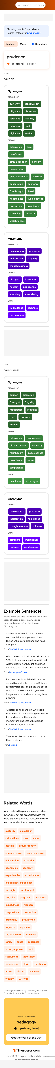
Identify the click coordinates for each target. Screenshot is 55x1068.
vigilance (15, 133)
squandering (31, 294)
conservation (17, 169)
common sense (14, 853)
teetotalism (29, 956)
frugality (29, 118)
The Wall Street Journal (20, 649)
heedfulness (16, 198)
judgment (15, 126)
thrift (12, 417)
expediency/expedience (19, 882)
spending (15, 294)
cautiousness (34, 438)
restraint (32, 409)
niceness (28, 904)
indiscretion (16, 258)
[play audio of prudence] (8, 64)
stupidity (32, 258)
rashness (33, 307)
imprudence (16, 307)
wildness (37, 526)
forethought (16, 191)
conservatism (31, 103)
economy (33, 183)
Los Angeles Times (18, 672)
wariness (34, 971)
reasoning (15, 213)
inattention (31, 279)
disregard (15, 279)
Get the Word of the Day (26, 1037)
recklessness (17, 315)
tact (28, 126)
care (29, 146)
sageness (25, 927)
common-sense (35, 853)
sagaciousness (13, 934)
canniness (15, 481)
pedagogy (26, 1022)
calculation (16, 146)
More (23, 44)
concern (36, 161)
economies (12, 867)
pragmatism (12, 912)
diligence (15, 111)
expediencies (13, 875)
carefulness (16, 154)
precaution (16, 206)
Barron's (13, 745)
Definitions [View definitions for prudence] (41, 44)
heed (31, 191)
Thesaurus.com (11, 5)
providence (33, 206)
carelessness (17, 251)
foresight (15, 118)
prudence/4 (34, 32)
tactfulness (12, 956)
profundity (11, 919)
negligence (29, 286)
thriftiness (40, 964)
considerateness (19, 176)
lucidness (41, 897)
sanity (9, 941)
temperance (16, 467)
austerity (15, 103)
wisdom (29, 133)
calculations (12, 838)
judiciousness (35, 198)
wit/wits (23, 978)
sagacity (30, 213)
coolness (37, 176)
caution (14, 394)
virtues (21, 971)
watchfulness (17, 220)
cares (36, 838)
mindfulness (12, 904)
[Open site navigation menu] (5, 5)
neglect (14, 286)
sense (30, 460)
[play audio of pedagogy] (15, 1028)
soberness (33, 941)
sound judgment (15, 949)
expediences (32, 875)
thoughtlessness (19, 265)
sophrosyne (32, 481)
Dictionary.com (49, 5)
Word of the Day (26, 1017)
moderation (16, 409)
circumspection (18, 161)
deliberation (16, 183)
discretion (30, 111)
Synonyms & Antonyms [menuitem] (12, 44)
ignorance (34, 251)
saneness (31, 934)
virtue (9, 971)
